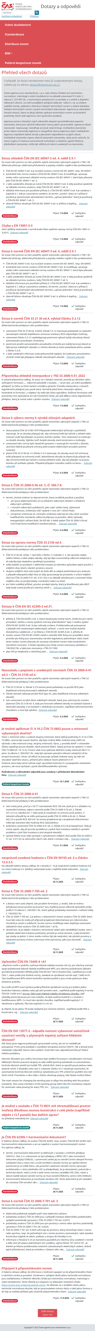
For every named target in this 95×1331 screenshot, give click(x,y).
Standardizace (14, 34)
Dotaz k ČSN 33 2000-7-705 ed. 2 (24, 891)
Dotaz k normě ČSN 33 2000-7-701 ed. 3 (30, 1201)
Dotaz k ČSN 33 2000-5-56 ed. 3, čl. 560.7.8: (32, 485)
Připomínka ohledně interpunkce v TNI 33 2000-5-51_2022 (43, 376)
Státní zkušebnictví (18, 25)
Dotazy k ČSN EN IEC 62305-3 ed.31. (27, 606)
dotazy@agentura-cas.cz (45, 85)
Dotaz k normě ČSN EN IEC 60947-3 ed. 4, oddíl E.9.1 (39, 251)
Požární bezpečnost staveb (23, 63)
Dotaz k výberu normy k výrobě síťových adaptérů (38, 418)
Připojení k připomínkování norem (27, 1268)
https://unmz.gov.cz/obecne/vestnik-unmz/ (24, 1285)
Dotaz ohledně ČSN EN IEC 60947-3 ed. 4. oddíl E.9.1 (39, 158)
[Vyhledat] (18, 13)
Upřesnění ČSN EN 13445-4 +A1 (24, 962)
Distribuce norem (16, 44)
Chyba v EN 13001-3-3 (17, 225)
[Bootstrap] (18, 6)
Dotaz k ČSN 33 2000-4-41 (20, 794)
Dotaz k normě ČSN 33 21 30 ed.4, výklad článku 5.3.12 (41, 318)
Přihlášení (34, 16)
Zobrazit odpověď (19, 232)
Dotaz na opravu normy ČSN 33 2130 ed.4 (31, 542)
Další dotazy (47, 1313)
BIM (7, 53)
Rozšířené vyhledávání (12, 16)
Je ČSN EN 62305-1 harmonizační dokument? (34, 1137)
